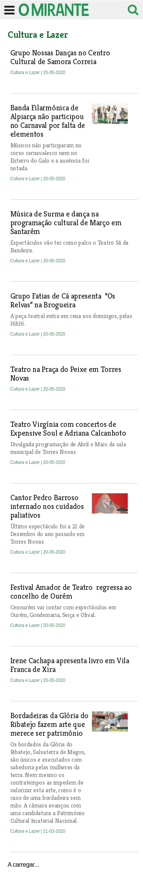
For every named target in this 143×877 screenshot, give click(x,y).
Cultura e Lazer (25, 72)
